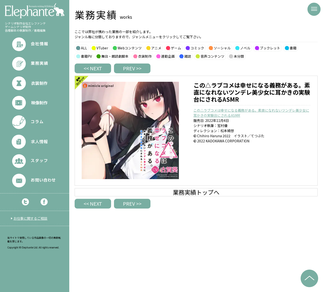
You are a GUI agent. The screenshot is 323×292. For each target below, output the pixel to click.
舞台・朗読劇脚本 (115, 56)
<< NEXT (93, 68)
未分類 (239, 56)
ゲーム (176, 48)
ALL (84, 48)
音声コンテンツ (212, 56)
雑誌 (187, 56)
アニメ (156, 48)
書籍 (293, 48)
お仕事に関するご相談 (30, 218)
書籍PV (86, 56)
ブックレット (270, 48)
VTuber (102, 48)
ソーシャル (222, 48)
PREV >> (132, 68)
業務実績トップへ (196, 192)
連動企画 (168, 56)
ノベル (245, 48)
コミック (197, 48)
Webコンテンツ (130, 48)
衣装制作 (145, 56)
